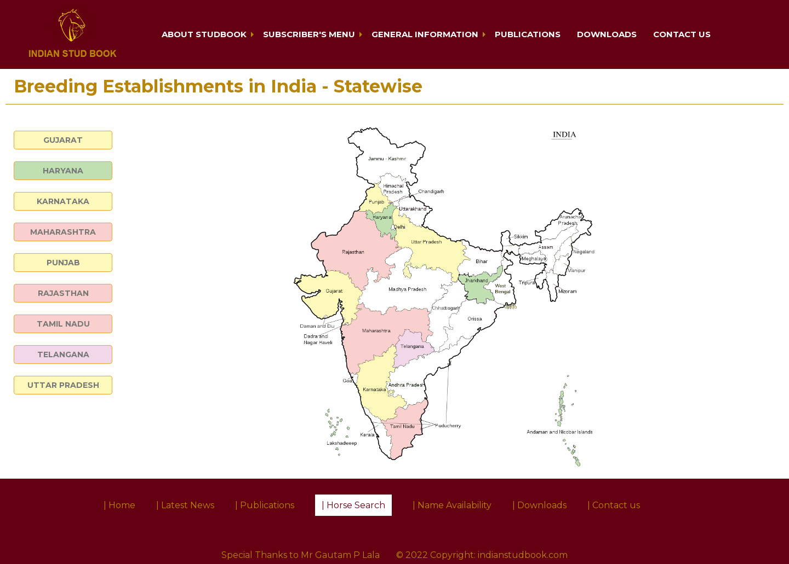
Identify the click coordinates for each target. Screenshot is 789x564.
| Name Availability (452, 505)
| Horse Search (353, 505)
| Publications (264, 505)
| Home (119, 505)
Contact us (682, 34)
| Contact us (613, 505)
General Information (424, 34)
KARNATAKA (63, 201)
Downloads (607, 34)
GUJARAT (63, 140)
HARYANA (63, 171)
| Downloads (539, 505)
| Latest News (185, 505)
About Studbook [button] (204, 34)
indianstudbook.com (523, 555)
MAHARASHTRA (63, 232)
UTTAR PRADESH (63, 385)
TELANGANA (63, 354)
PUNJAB (63, 263)
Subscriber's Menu (309, 34)
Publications (528, 34)
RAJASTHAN (63, 293)
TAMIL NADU (63, 324)
